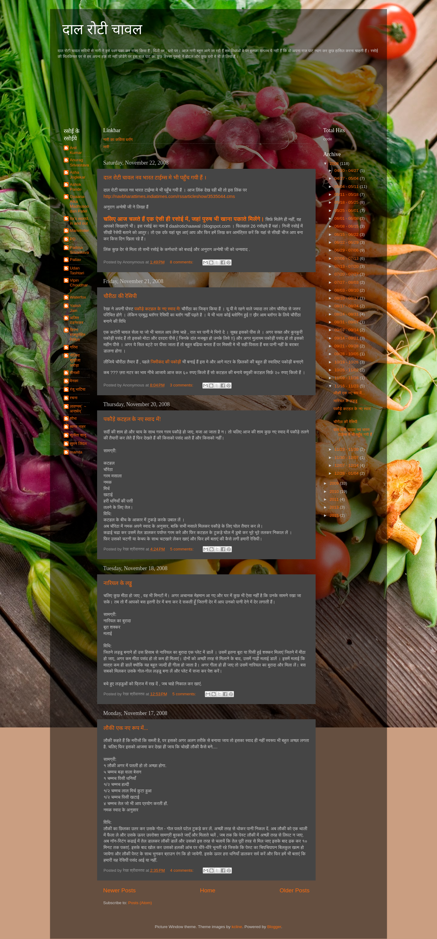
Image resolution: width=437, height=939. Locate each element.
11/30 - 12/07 (347, 457)
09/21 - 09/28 (347, 346)
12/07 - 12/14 (347, 465)
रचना (73, 398)
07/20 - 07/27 (347, 274)
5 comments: (182, 549)
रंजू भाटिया (77, 389)
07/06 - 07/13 (347, 258)
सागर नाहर (78, 426)
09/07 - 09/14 (347, 330)
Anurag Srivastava (79, 162)
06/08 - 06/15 (347, 226)
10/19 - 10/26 (347, 362)
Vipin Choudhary (79, 285)
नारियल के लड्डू (117, 583)
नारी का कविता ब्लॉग (118, 139)
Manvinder (79, 230)
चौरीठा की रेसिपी (120, 296)
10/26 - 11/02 (347, 370)
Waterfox (78, 297)
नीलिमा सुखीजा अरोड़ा (75, 360)
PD (73, 239)
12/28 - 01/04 (347, 473)
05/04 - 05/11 (347, 186)
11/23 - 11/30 (347, 449)
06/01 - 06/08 (347, 218)
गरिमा (74, 347)
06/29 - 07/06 (347, 250)
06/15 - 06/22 (347, 234)
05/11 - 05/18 (347, 194)
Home (207, 890)
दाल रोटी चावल (102, 29)
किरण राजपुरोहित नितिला (77, 335)
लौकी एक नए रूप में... (125, 728)
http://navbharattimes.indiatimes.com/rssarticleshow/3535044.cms (169, 196)
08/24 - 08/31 (347, 314)
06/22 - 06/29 (347, 242)
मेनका (74, 381)
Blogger (274, 926)
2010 (335, 491)
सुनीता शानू (78, 435)
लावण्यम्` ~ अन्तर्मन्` (78, 408)
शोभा (73, 418)
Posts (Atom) (140, 903)
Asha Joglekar (77, 174)
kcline (237, 926)
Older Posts (294, 890)
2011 (335, 499)
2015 (335, 515)
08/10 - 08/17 (347, 298)
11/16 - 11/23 (347, 386)
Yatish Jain (75, 308)
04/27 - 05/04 (347, 178)
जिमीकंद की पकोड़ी (166, 361)
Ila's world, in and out (79, 221)
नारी (106, 147)
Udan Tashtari (77, 270)
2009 (335, 483)
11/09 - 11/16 (347, 378)
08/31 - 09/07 (347, 322)
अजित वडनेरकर (76, 320)
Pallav (75, 259)
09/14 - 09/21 (347, 338)
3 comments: (182, 385)
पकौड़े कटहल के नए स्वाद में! (157, 308)
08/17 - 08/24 (347, 306)
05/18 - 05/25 (347, 202)
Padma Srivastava (79, 250)
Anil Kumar (76, 150)
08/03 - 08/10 (347, 290)
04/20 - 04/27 (347, 170)
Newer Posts (119, 890)
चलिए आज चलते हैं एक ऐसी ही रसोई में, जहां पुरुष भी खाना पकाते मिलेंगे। (183, 219)
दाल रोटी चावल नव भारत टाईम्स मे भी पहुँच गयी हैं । (154, 178)
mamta (76, 452)
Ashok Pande (76, 187)
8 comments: (182, 262)
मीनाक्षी (75, 372)
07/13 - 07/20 (347, 266)
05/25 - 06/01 (347, 210)
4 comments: (182, 870)
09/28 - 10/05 (347, 354)
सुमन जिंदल (78, 443)
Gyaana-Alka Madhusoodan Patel (79, 204)
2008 (335, 163)
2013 (335, 507)
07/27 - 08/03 (347, 282)
